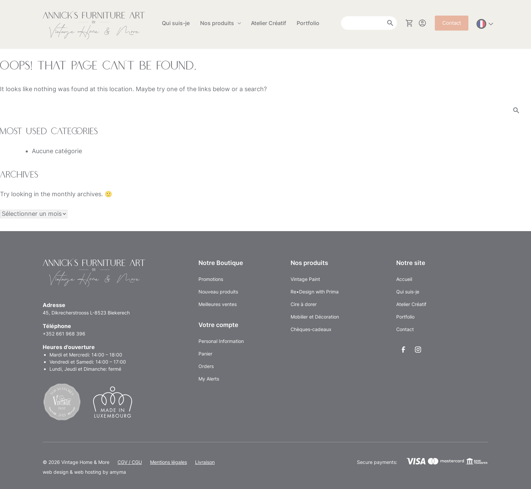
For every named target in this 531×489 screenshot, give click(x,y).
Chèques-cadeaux (311, 329)
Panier (205, 353)
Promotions (210, 279)
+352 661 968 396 (64, 334)
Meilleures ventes (217, 304)
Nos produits (217, 23)
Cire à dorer (304, 304)
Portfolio (308, 23)
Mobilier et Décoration (315, 317)
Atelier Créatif (268, 23)
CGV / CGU (130, 462)
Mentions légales (168, 462)
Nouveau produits (218, 291)
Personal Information (221, 341)
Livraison (205, 462)
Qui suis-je (176, 23)
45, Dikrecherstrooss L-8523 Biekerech (86, 312)
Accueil (404, 279)
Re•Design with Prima (315, 291)
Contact (451, 23)
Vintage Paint (305, 279)
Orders (206, 366)
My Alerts (208, 379)
